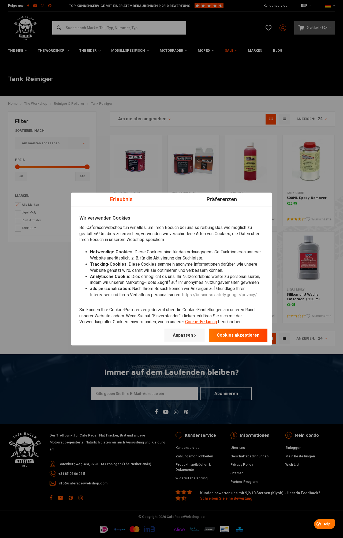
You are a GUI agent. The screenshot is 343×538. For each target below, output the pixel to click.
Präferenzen (222, 199)
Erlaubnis (121, 199)
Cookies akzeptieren (238, 335)
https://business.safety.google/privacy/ (219, 294)
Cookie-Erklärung (201, 322)
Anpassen (184, 335)
